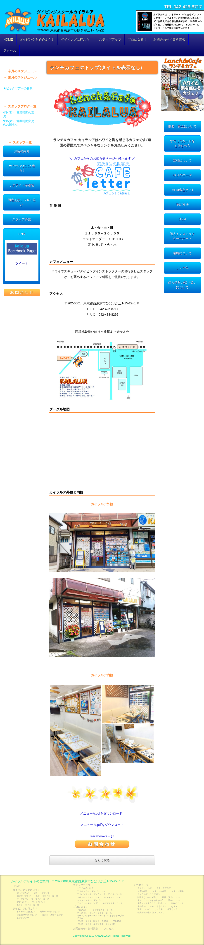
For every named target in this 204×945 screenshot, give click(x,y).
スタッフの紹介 (22, 133)
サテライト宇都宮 (21, 185)
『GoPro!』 (82, 910)
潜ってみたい (23, 893)
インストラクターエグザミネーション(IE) (96, 924)
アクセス (9, 50)
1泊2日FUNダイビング (27, 915)
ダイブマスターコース (112, 903)
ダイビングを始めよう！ (36, 39)
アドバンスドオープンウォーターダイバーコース (99, 894)
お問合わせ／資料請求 (169, 39)
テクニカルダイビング (87, 903)
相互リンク (172, 909)
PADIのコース (182, 175)
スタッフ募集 (21, 219)
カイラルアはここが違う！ (21, 168)
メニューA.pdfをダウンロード (101, 813)
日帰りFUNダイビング (50, 911)
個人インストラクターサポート (182, 236)
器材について (182, 160)
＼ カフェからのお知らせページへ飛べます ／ (102, 158)
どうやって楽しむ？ (26, 911)
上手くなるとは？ (85, 888)
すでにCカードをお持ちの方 (182, 143)
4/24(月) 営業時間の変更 (18, 114)
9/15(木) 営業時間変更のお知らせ (18, 123)
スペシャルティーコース (88, 897)
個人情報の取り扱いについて (182, 285)
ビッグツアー (23, 918)
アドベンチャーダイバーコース (91, 891)
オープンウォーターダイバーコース (33, 899)
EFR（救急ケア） (158, 906)
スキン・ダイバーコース (28, 905)
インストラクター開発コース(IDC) (92, 921)
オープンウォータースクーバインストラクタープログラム (100, 917)
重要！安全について (182, 126)
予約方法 (182, 204)
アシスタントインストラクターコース (94, 913)
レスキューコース (112, 897)
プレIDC (117, 921)
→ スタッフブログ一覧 (20, 106)
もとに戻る (102, 860)
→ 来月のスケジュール (20, 77)
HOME (8, 39)
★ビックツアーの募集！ (19, 88)
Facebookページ (102, 836)
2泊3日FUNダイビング (52, 915)
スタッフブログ (22, 97)
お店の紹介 (22, 151)
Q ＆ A (174, 906)
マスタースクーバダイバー (89, 900)
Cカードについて (41, 893)
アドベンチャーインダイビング (31, 902)
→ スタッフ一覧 (20, 142)
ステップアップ (110, 39)
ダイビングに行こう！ (77, 39)
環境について (182, 253)
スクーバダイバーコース (47, 896)
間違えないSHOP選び (22, 202)
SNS (22, 234)
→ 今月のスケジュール (20, 71)
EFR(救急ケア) (182, 190)
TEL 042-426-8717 (183, 6)
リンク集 (182, 268)
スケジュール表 (22, 62)
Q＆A (182, 219)
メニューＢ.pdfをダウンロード (102, 825)
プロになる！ (137, 39)
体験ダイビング (24, 896)
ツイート (21, 263)
